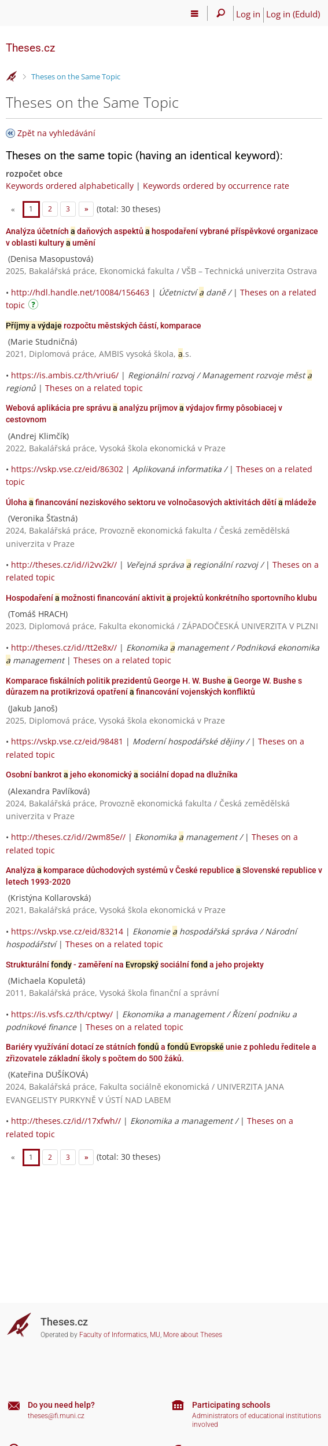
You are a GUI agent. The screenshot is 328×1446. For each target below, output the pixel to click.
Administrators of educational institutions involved (256, 1420)
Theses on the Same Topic (75, 76)
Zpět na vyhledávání (56, 132)
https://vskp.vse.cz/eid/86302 (67, 468)
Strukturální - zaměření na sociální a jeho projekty (135, 964)
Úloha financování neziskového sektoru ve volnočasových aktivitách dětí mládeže (161, 502)
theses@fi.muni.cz (56, 1416)
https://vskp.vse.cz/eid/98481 (67, 741)
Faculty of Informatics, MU (119, 1335)
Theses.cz (30, 47)
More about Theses (192, 1335)
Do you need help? (61, 1405)
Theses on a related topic (94, 387)
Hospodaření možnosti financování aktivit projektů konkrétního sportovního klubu (161, 597)
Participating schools (231, 1405)
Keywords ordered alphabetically (70, 185)
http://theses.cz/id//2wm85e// (68, 836)
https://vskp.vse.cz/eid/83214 (67, 931)
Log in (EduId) (293, 14)
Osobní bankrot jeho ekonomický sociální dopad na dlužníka (122, 774)
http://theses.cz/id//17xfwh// (66, 1120)
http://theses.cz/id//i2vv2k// (64, 564)
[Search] (221, 13)
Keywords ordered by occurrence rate (216, 185)
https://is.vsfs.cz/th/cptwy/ (62, 1014)
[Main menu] (195, 13)
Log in (248, 14)
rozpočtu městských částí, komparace (103, 325)
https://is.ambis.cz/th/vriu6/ (65, 375)
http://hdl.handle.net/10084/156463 (80, 292)
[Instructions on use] (34, 306)
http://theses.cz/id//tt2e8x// (64, 647)
